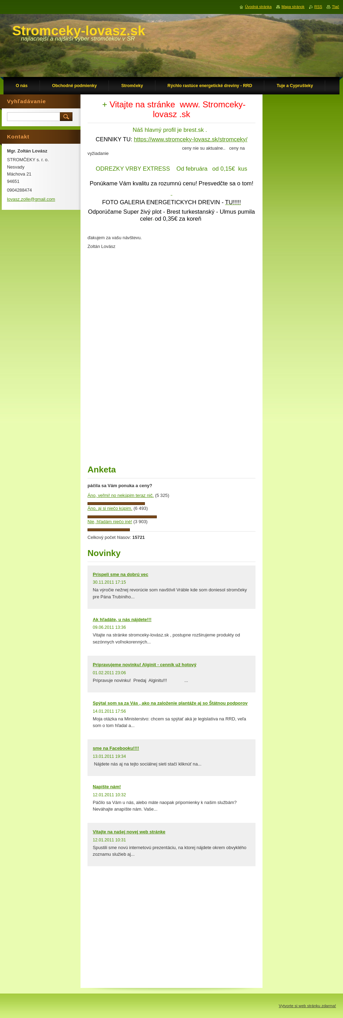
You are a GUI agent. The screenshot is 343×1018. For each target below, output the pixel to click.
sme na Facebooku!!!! (116, 748)
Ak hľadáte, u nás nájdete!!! (122, 619)
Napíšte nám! (107, 786)
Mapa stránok (292, 7)
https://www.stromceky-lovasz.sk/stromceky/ (190, 139)
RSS (318, 7)
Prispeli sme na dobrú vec (120, 574)
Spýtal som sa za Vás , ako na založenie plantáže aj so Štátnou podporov (170, 703)
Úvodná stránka (258, 7)
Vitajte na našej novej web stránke (129, 831)
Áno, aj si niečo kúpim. (110, 508)
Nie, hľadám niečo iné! (110, 521)
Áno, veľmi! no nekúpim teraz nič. (121, 495)
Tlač (335, 7)
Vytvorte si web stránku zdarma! (307, 1006)
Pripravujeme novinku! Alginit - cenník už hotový (144, 664)
